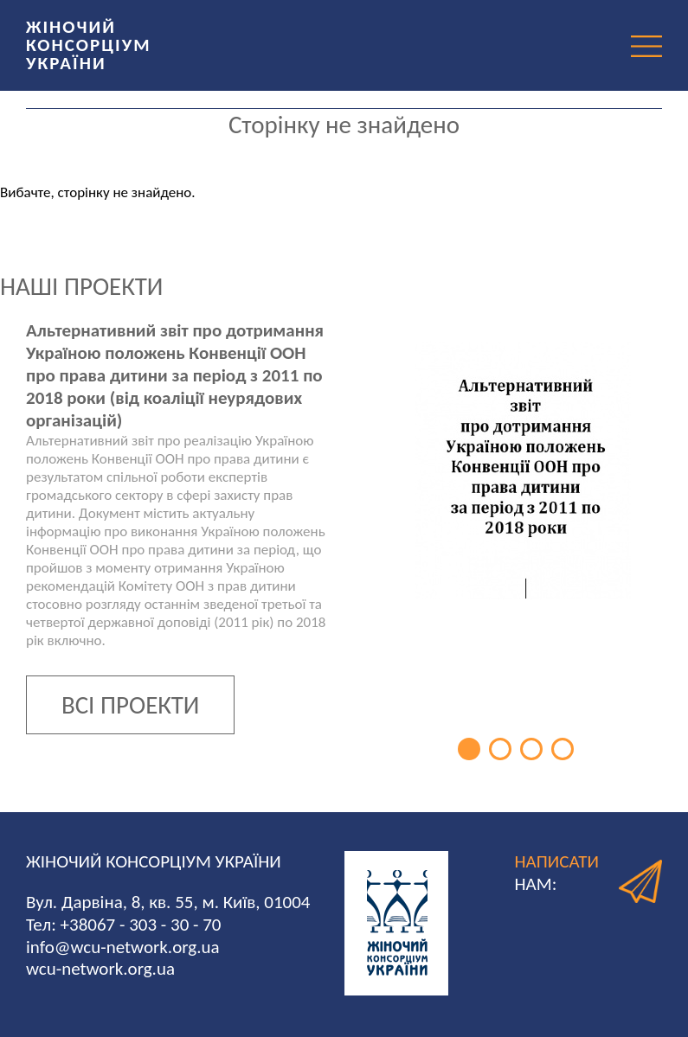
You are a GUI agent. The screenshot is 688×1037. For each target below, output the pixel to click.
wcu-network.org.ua (100, 968)
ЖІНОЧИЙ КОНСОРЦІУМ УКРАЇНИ (88, 45)
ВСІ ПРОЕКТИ (130, 704)
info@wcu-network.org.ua (123, 947)
